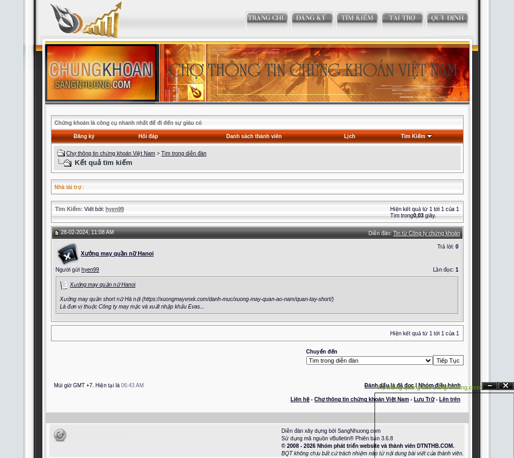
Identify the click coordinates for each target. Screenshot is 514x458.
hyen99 (90, 270)
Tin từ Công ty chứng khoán (426, 233)
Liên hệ (299, 399)
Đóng (506, 386)
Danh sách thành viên (254, 136)
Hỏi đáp (148, 136)
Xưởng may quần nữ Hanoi (102, 285)
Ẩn (490, 386)
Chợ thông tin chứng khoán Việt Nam (110, 153)
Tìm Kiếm (413, 136)
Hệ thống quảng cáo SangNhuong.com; (430, 387)
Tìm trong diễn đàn (183, 153)
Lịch (349, 136)
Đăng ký (84, 136)
